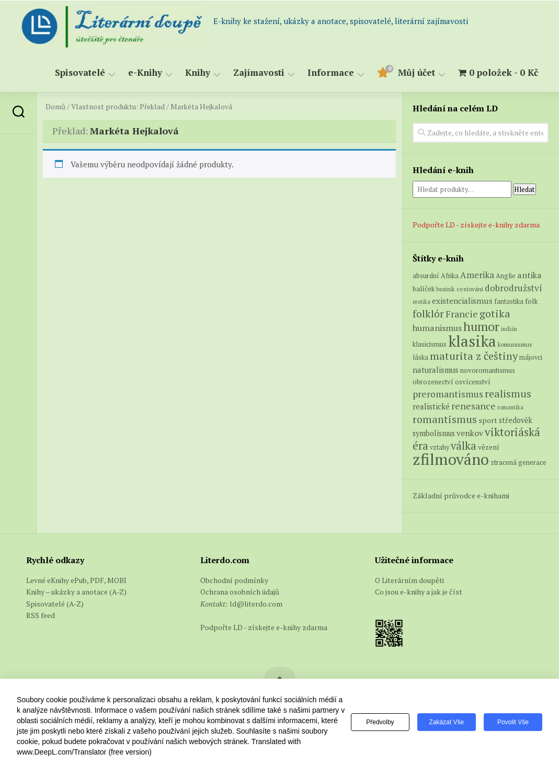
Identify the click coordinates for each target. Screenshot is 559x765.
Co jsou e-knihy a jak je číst (418, 592)
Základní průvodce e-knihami (461, 495)
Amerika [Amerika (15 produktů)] (477, 275)
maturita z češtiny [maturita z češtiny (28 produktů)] (474, 356)
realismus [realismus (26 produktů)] (508, 393)
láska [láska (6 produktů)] (420, 357)
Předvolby (380, 722)
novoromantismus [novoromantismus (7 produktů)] (487, 370)
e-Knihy (145, 72)
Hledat (524, 189)
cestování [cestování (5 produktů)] (470, 289)
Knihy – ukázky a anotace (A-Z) (76, 592)
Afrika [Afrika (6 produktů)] (450, 275)
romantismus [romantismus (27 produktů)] (445, 419)
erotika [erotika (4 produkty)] (421, 301)
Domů (55, 106)
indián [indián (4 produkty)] (509, 329)
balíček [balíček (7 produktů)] (424, 288)
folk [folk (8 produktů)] (531, 301)
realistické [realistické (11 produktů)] (431, 406)
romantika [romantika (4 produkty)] (510, 407)
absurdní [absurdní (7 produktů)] (426, 275)
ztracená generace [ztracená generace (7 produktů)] (518, 462)
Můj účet (416, 72)
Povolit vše (513, 722)
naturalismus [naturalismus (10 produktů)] (436, 369)
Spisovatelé (80, 72)
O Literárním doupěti (409, 580)
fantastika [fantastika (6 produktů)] (508, 301)
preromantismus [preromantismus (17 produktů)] (448, 394)
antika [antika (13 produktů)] (529, 275)
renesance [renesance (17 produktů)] (473, 406)
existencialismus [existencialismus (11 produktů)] (462, 300)
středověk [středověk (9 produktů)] (515, 420)
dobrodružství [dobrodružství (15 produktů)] (513, 288)
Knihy (197, 72)
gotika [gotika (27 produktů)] (495, 313)
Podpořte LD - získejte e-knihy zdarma (476, 225)
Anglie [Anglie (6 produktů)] (506, 275)
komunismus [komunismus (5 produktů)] (515, 344)
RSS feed (40, 615)
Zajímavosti (258, 72)
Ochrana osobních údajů (239, 592)
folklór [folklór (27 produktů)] (428, 313)
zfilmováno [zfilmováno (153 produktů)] (451, 459)
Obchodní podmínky (234, 580)
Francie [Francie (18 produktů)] (462, 313)
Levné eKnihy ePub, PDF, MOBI (76, 580)
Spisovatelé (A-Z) (55, 604)
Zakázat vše (446, 722)
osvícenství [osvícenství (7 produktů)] (472, 381)
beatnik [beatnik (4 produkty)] (445, 289)
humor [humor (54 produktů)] (481, 326)
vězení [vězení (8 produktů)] (488, 447)
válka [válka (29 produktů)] (463, 446)
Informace (330, 72)
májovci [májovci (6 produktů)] (530, 357)
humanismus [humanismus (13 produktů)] (437, 328)
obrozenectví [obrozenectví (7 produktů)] (433, 381)
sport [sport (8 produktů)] (487, 420)
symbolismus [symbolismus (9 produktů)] (434, 433)
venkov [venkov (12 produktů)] (470, 433)
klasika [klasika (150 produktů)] (472, 341)
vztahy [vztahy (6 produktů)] (439, 447)
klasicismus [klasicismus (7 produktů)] (430, 344)
